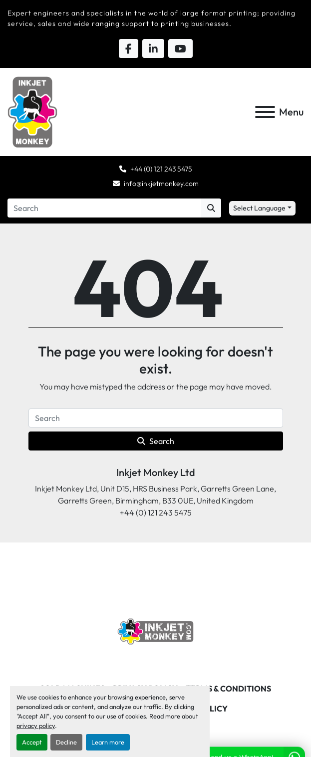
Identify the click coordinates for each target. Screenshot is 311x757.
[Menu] (265, 112)
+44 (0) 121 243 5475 (161, 169)
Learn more (107, 742)
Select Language (259, 208)
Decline (66, 742)
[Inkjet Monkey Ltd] (155, 631)
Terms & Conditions (228, 689)
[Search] (104, 208)
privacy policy (35, 726)
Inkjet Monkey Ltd (155, 472)
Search (155, 441)
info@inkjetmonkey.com (161, 183)
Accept (32, 742)
